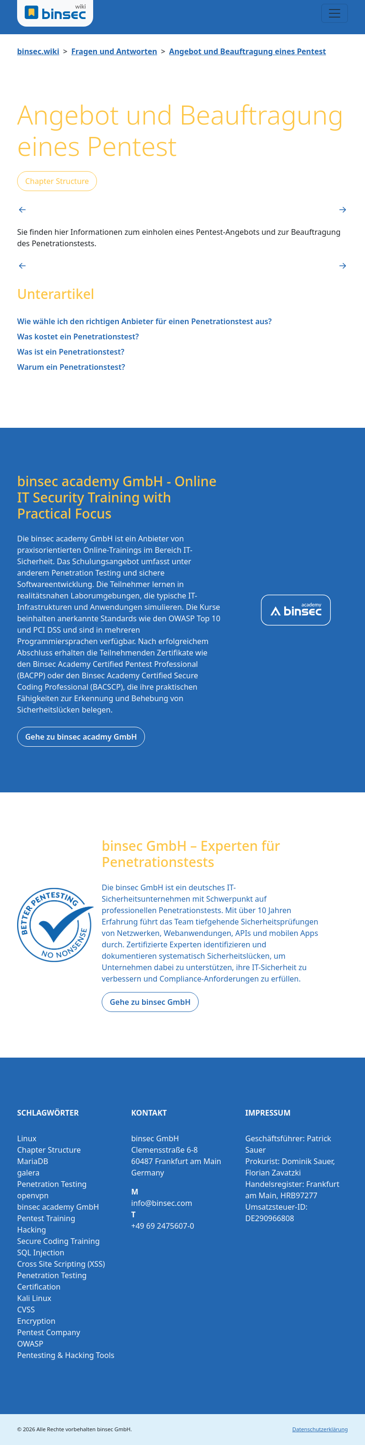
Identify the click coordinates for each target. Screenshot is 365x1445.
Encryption (36, 1321)
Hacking (31, 1229)
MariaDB (32, 1161)
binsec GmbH (113, 1429)
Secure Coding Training (58, 1241)
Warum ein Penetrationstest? (71, 367)
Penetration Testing (51, 1184)
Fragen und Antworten (114, 51)
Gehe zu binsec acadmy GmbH (81, 737)
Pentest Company (48, 1332)
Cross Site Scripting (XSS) (61, 1264)
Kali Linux (34, 1298)
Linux (27, 1138)
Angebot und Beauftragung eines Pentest (247, 51)
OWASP (30, 1344)
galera (28, 1172)
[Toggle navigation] (334, 13)
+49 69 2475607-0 (162, 1226)
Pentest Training (46, 1218)
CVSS (26, 1309)
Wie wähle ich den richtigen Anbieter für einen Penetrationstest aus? (144, 321)
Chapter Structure (57, 181)
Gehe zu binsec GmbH (150, 1002)
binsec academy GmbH (58, 1207)
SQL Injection (40, 1252)
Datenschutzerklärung (320, 1429)
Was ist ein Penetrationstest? (71, 352)
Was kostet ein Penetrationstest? (78, 336)
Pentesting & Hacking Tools (66, 1355)
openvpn (32, 1195)
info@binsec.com (161, 1203)
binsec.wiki (38, 51)
